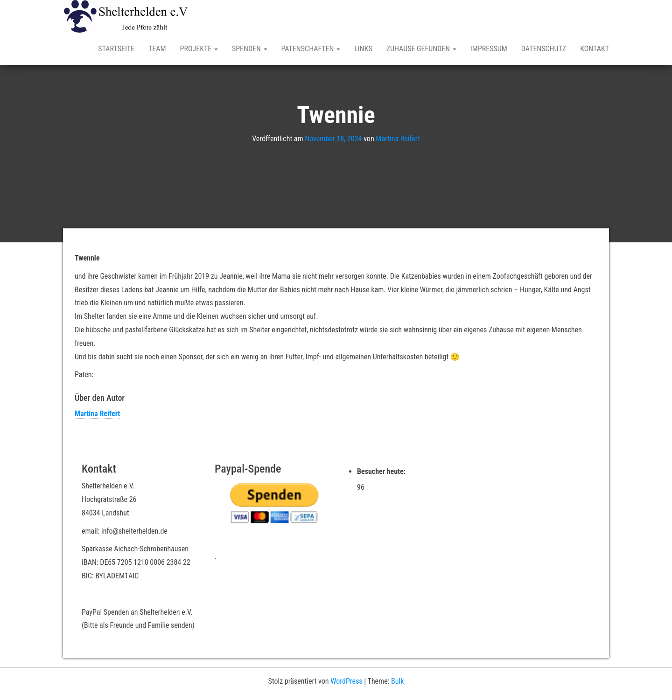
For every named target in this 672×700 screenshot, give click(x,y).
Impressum (488, 48)
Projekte (199, 48)
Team (157, 48)
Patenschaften (311, 48)
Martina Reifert (398, 138)
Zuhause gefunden (421, 48)
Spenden (249, 48)
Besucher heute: (382, 471)
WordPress (346, 681)
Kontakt (594, 48)
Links (363, 48)
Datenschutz (543, 48)
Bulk (397, 681)
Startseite (116, 48)
